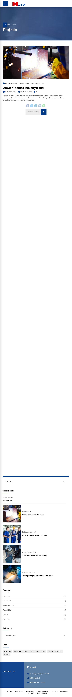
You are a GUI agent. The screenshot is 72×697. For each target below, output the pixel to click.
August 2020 (7, 610)
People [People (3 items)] (43, 651)
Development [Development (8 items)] (17, 651)
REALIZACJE (30, 691)
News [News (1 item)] (36, 651)
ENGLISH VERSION (41, 693)
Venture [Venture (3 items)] (6, 654)
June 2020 (6, 619)
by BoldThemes (26, 92)
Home (7, 24)
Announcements (11, 83)
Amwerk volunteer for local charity (34, 555)
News (44, 83)
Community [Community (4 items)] (7, 651)
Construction (35, 83)
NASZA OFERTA (19, 691)
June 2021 (6, 596)
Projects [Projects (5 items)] (50, 651)
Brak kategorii (24, 83)
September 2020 (8, 605)
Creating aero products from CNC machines (37, 576)
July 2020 (6, 615)
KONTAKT (30, 693)
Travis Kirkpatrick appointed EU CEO (34, 535)
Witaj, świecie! (8, 501)
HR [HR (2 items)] (31, 651)
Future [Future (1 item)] (26, 651)
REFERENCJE (64, 691)
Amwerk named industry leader (23, 88)
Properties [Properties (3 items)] (58, 651)
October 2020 (7, 601)
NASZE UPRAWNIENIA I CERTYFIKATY (46, 691)
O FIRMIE (9, 691)
